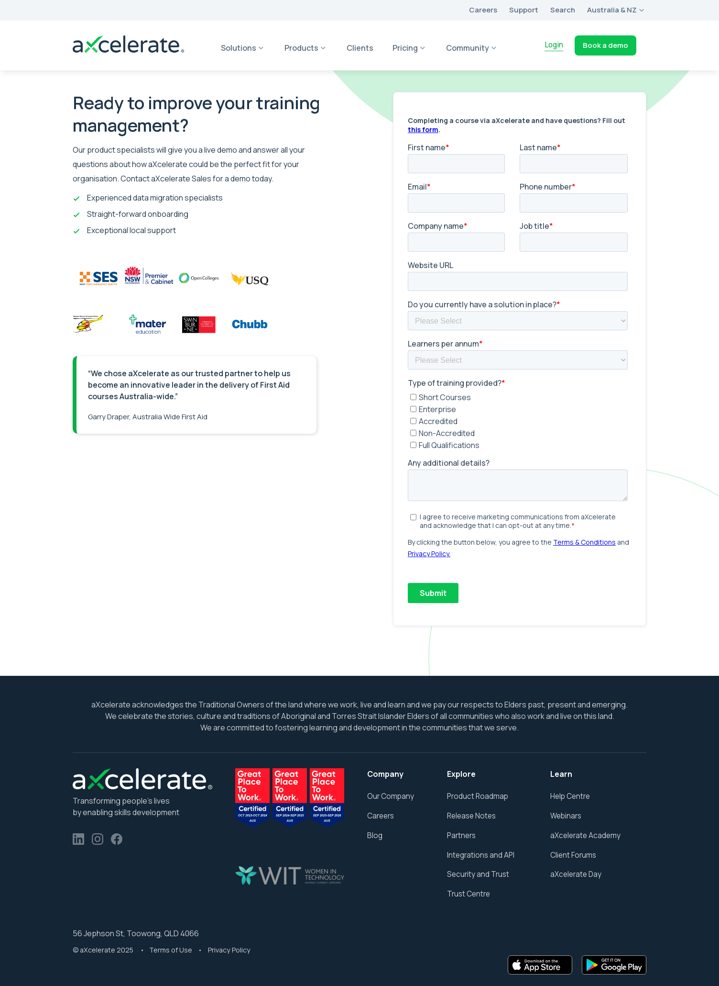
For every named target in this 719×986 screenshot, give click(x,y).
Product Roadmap (477, 796)
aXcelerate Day (575, 874)
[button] (616, 10)
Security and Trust (478, 874)
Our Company (390, 796)
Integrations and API (480, 855)
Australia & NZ (612, 10)
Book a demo (605, 45)
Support (523, 10)
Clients (360, 48)
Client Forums (573, 855)
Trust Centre (468, 894)
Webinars (565, 816)
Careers (483, 10)
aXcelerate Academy (585, 835)
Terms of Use (171, 949)
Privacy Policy (229, 949)
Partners (461, 835)
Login (554, 45)
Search (562, 10)
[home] (129, 45)
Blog (374, 835)
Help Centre (570, 796)
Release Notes (471, 816)
